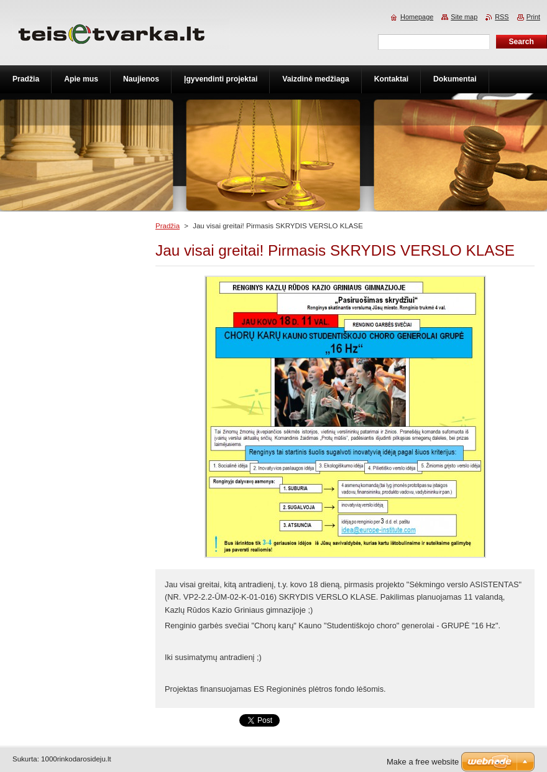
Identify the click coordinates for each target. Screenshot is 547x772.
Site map (464, 17)
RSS (501, 17)
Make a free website (423, 761)
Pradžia (167, 226)
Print (533, 17)
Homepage (416, 17)
